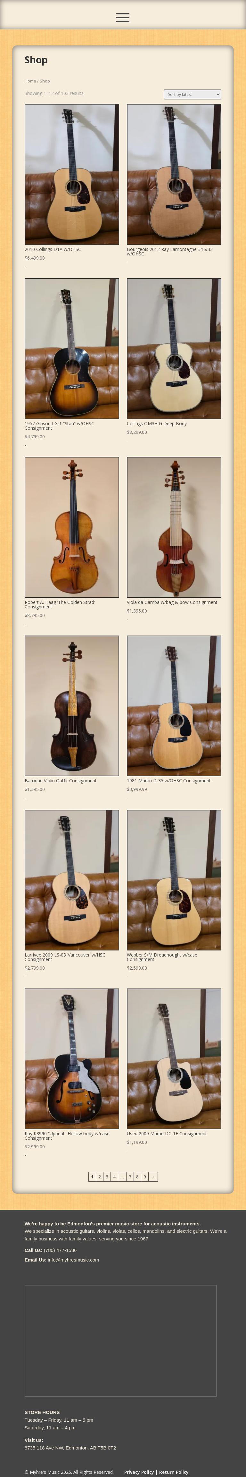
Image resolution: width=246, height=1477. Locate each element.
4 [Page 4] (114, 1177)
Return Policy (174, 1472)
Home (30, 81)
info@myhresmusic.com (73, 1259)
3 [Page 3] (107, 1177)
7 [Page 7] (130, 1177)
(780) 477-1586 (60, 1250)
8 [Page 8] (137, 1177)
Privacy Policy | (141, 1472)
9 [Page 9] (145, 1177)
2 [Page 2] (99, 1177)
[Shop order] (192, 94)
